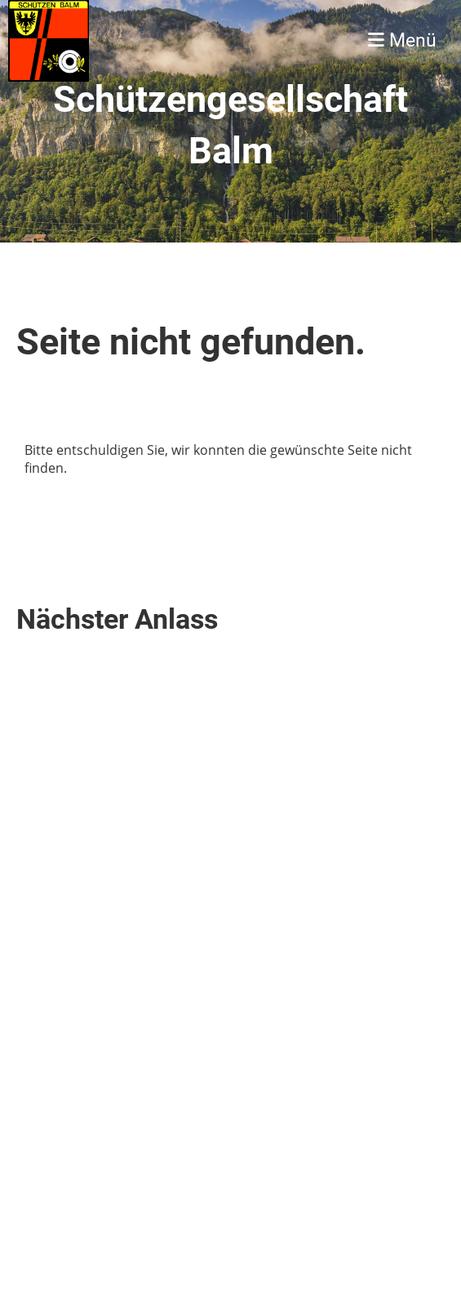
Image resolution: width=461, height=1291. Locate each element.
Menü (402, 40)
